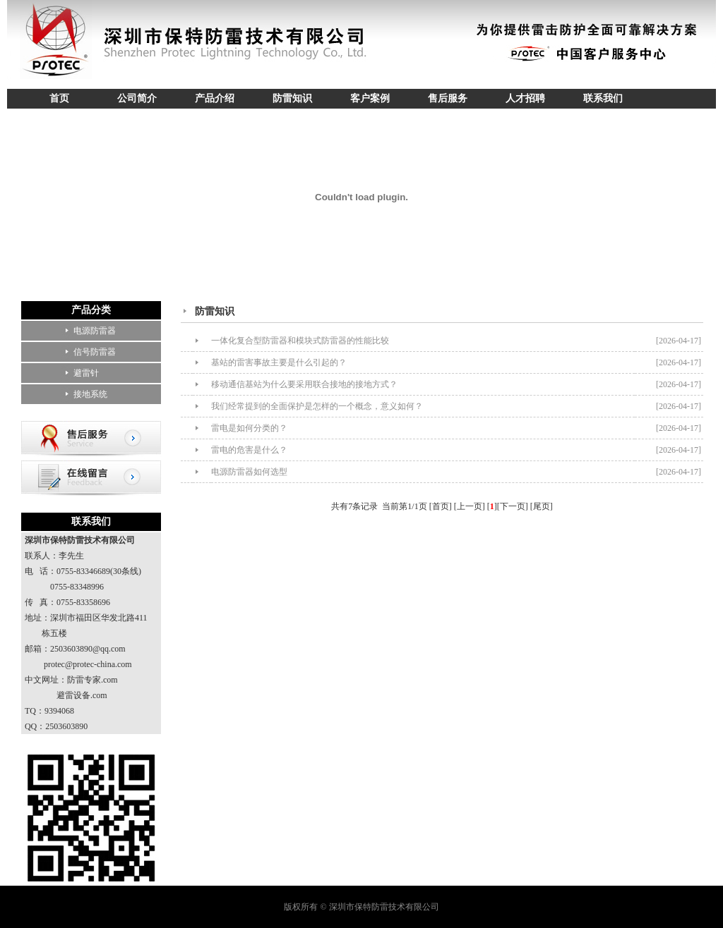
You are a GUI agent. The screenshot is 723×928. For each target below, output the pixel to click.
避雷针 (86, 373)
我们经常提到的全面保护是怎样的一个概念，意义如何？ (317, 406)
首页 (59, 98)
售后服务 (447, 98)
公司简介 (137, 98)
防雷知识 (292, 98)
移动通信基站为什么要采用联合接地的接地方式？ (304, 384)
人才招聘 (525, 98)
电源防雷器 (94, 331)
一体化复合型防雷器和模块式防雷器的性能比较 (300, 341)
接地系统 (90, 394)
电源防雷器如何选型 (249, 472)
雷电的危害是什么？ (249, 450)
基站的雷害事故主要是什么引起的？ (279, 362)
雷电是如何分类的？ (249, 428)
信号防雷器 (94, 352)
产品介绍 (214, 98)
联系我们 (603, 98)
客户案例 (370, 98)
